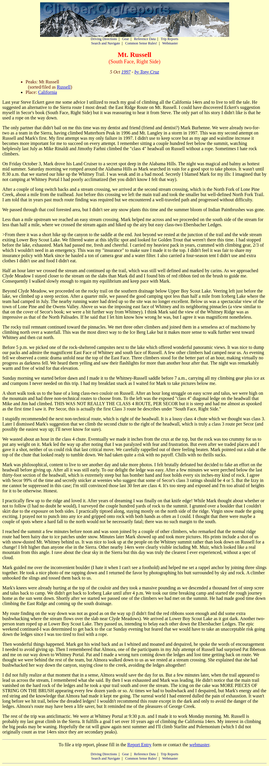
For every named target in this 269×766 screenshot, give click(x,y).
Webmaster (170, 43)
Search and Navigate (105, 43)
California (47, 92)
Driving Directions (104, 39)
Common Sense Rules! (141, 43)
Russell (64, 87)
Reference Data (145, 39)
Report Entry (139, 744)
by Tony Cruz (146, 71)
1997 (126, 71)
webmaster (199, 744)
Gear (125, 39)
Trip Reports (170, 39)
